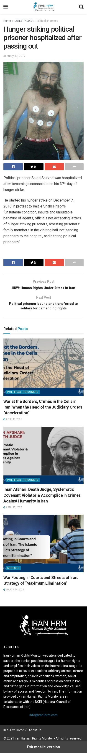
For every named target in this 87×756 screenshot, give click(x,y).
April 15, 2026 (12, 510)
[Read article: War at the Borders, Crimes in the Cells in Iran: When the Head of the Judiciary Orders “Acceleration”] (43, 370)
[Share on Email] (54, 166)
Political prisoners (47, 20)
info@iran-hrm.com (43, 718)
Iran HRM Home (13, 733)
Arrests (13, 571)
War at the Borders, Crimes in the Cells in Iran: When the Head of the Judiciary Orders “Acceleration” (42, 410)
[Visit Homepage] (43, 6)
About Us (35, 733)
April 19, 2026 (12, 422)
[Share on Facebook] (13, 166)
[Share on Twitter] (33, 166)
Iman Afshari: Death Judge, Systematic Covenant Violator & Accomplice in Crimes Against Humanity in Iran (42, 498)
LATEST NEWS (23, 20)
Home (7, 20)
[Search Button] (81, 7)
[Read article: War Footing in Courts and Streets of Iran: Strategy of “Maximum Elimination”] (43, 546)
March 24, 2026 (13, 592)
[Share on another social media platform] (74, 166)
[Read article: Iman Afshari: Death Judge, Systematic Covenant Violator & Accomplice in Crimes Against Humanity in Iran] (43, 458)
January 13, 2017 (14, 55)
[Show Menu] (5, 7)
